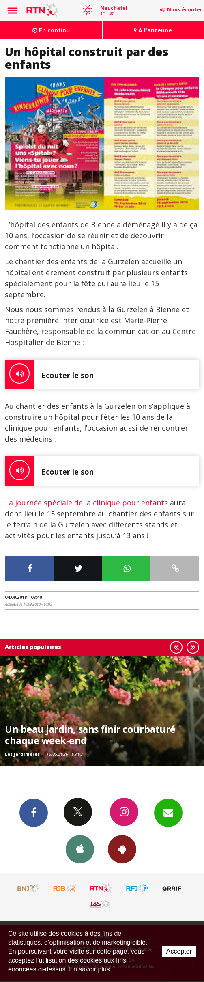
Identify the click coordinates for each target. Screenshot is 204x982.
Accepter (179, 951)
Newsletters (168, 812)
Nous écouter (184, 9)
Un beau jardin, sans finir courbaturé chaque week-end (90, 735)
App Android (122, 849)
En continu (51, 30)
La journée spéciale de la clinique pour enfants (86, 502)
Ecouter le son (49, 374)
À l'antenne (153, 30)
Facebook (33, 812)
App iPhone (80, 849)
